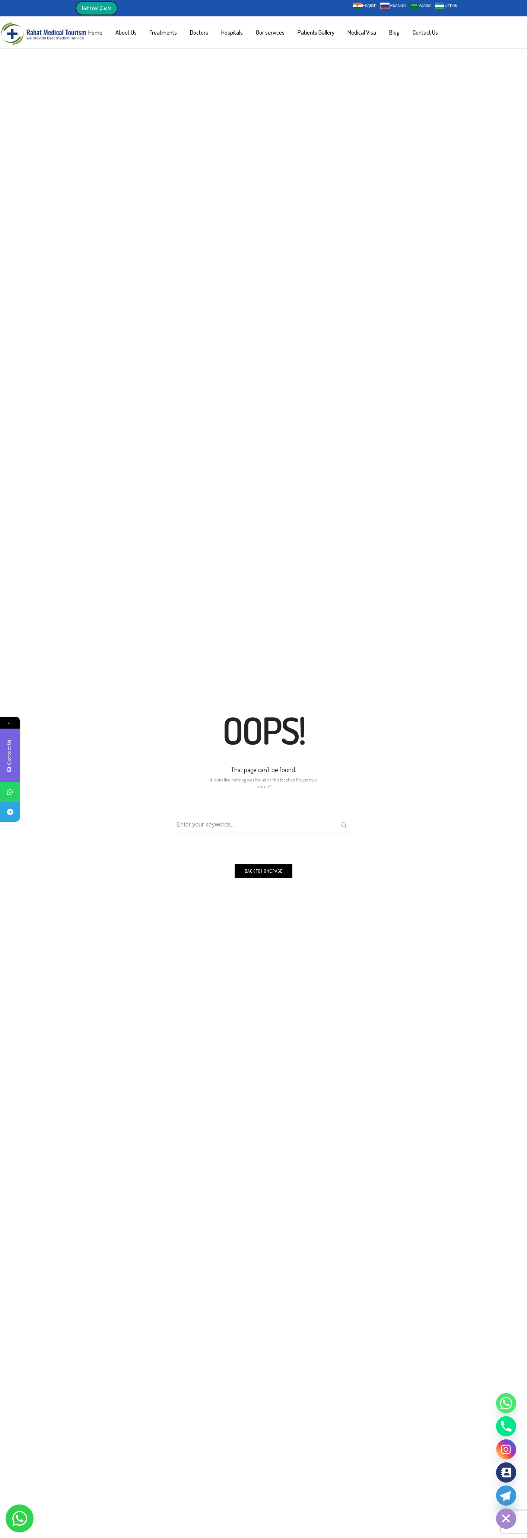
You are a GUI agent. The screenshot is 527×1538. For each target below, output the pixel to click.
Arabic (420, 6)
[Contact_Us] (506, 1472)
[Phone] (506, 1426)
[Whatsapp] (506, 1403)
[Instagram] (506, 1449)
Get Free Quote (96, 8)
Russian (393, 6)
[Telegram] (506, 1496)
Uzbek (446, 6)
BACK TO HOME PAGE (263, 871)
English (365, 6)
